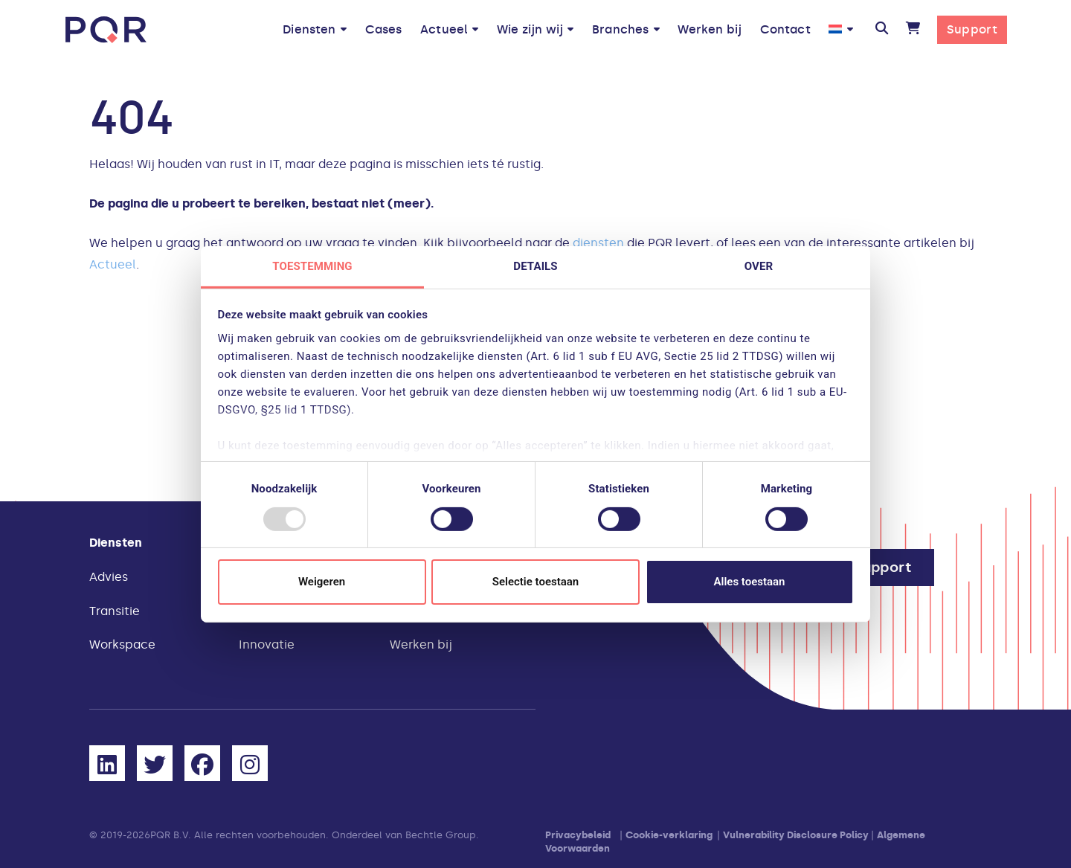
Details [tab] (535, 265)
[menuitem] (841, 29)
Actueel (112, 264)
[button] (882, 29)
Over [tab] (758, 265)
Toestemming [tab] (312, 265)
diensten (598, 243)
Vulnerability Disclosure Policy (796, 834)
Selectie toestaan (535, 581)
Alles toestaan (749, 581)
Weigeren (321, 581)
